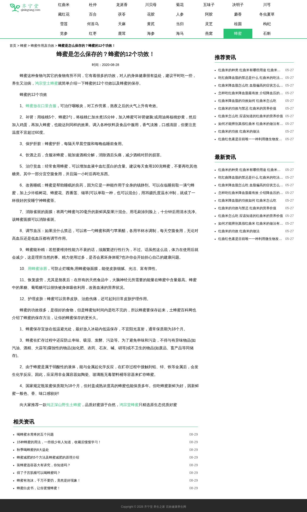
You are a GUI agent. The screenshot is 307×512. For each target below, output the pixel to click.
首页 (13, 45)
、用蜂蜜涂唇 (35, 269)
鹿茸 (122, 33)
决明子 (238, 5)
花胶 (151, 14)
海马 (180, 33)
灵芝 (209, 24)
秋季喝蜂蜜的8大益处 (33, 450)
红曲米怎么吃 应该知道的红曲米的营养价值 (250, 116)
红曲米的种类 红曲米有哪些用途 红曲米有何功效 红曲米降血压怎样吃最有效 (250, 70)
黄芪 (151, 24)
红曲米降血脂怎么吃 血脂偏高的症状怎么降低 (250, 85)
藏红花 (64, 14)
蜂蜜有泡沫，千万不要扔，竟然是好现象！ (49, 480)
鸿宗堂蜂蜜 (129, 405)
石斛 (267, 33)
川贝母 (151, 5)
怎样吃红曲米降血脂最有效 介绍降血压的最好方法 (250, 93)
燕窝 (209, 33)
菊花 (180, 5)
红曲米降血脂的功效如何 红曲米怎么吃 (247, 101)
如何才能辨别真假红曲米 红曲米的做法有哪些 (250, 124)
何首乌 (93, 24)
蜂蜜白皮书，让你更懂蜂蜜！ (38, 488)
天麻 (122, 24)
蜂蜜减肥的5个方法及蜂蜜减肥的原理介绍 (48, 457)
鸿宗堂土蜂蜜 (46, 83)
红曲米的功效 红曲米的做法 (239, 131)
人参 (180, 14)
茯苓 (122, 14)
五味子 (209, 5)
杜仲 (93, 5)
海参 (151, 33)
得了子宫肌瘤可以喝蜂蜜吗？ (38, 473)
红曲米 (64, 5)
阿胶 (209, 14)
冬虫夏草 (267, 14)
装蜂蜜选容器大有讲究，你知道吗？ (44, 465)
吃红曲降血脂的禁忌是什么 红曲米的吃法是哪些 (250, 78)
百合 (93, 14)
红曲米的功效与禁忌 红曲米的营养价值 (247, 108)
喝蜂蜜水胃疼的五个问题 (35, 434)
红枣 (93, 33)
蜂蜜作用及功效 (42, 45)
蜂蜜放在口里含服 (41, 106)
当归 (180, 24)
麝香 (238, 14)
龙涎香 (122, 5)
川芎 (267, 5)
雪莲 (64, 24)
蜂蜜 (238, 33)
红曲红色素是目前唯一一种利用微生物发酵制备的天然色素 (250, 139)
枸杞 (267, 24)
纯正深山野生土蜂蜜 (64, 405)
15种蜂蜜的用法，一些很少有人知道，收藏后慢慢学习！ (59, 442)
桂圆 (238, 24)
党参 (64, 33)
